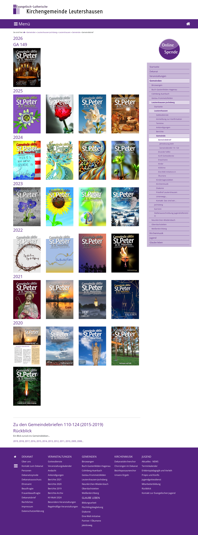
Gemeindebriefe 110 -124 (169, 148)
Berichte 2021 (55, 479)
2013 (50, 441)
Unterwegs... (161, 196)
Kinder (160, 164)
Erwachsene (163, 160)
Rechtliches (27, 502)
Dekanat (154, 71)
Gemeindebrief (164, 140)
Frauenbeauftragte (31, 493)
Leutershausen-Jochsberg (47, 32)
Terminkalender (150, 466)
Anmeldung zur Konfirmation (169, 119)
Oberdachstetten (159, 224)
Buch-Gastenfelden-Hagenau (164, 89)
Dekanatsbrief (29, 497)
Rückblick (146, 488)
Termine (160, 123)
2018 (21, 441)
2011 (62, 441)
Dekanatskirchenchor (125, 461)
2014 (44, 441)
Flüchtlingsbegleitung (92, 507)
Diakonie (160, 188)
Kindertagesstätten (164, 180)
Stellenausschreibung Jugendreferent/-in (171, 214)
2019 (15, 441)
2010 (67, 441)
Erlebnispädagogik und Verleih (157, 470)
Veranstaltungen (158, 76)
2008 (79, 441)
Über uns (26, 461)
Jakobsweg (87, 525)
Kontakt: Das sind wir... (166, 200)
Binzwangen (157, 85)
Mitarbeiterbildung (151, 484)
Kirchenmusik (162, 184)
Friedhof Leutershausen (166, 192)
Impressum (27, 506)
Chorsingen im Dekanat (126, 466)
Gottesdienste (162, 115)
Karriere (157, 209)
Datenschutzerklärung (33, 511)
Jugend (153, 237)
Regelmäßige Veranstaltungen (63, 506)
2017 (27, 441)
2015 (38, 441)
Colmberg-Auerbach (160, 94)
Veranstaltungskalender (60, 466)
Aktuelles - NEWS (150, 461)
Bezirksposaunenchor (125, 470)
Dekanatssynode (30, 475)
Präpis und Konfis (150, 475)
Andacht (52, 470)
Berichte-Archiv (55, 493)
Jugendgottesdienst (151, 479)
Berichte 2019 (55, 488)
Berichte (160, 131)
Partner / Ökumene (91, 520)
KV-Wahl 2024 (55, 497)
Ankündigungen (163, 127)
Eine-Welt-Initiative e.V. (167, 172)
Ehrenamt (27, 484)
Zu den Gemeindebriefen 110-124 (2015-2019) (58, 424)
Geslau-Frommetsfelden (162, 98)
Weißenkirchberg (159, 228)
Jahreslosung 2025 (166, 144)
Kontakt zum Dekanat (32, 466)
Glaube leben (156, 242)
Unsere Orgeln (121, 475)
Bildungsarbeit (89, 502)
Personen (26, 470)
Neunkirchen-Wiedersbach (163, 220)
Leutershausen (64, 32)
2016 (33, 441)
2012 (56, 441)
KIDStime (161, 168)
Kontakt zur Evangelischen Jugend (158, 493)
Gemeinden (31, 32)
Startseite (154, 66)
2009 (73, 441)
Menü (22, 24)
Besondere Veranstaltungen (62, 502)
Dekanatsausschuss (31, 479)
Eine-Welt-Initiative (91, 516)
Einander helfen (164, 152)
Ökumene (162, 176)
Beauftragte (27, 488)
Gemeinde (76, 32)
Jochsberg (158, 204)
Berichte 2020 (55, 484)
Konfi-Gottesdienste (166, 156)
